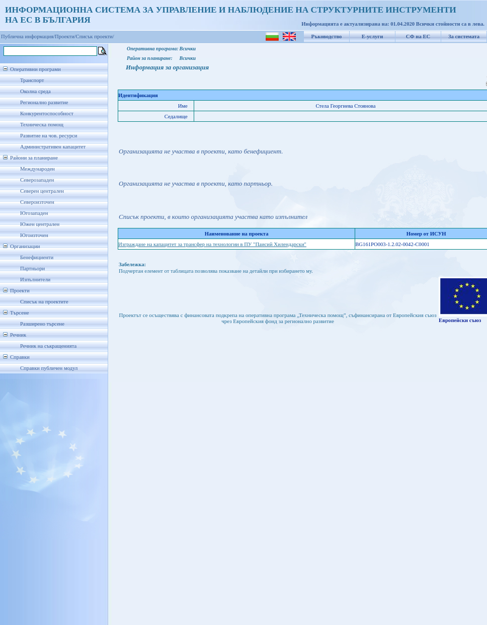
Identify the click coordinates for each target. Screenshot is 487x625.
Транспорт (32, 80)
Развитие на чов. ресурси (48, 135)
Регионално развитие (44, 102)
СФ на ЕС (418, 36)
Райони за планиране (34, 158)
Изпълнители (35, 279)
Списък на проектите (44, 301)
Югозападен (34, 213)
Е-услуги (372, 36)
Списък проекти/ (95, 36)
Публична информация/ (28, 36)
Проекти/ (65, 36)
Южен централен (39, 224)
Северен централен (42, 191)
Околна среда (35, 91)
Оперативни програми (35, 69)
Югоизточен (34, 235)
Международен (37, 169)
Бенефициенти (36, 257)
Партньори (32, 268)
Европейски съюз (460, 320)
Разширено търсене (42, 324)
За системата (463, 36)
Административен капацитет (53, 146)
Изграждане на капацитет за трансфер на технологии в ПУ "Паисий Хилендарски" (212, 244)
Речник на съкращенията (48, 346)
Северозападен (37, 180)
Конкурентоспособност (46, 113)
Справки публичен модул (48, 368)
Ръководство (326, 36)
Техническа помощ (41, 124)
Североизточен (37, 202)
